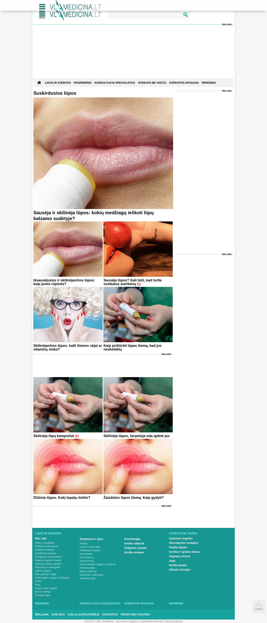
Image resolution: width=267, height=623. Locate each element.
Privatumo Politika (135, 614)
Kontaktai (110, 614)
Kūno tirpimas (87, 557)
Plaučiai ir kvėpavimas (46, 546)
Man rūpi (40, 538)
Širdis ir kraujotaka (44, 542)
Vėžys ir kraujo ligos (90, 547)
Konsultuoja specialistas (100, 603)
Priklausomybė (87, 568)
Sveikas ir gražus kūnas (184, 551)
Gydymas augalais (181, 538)
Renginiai (42, 603)
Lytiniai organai (43, 570)
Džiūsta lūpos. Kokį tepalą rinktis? (61, 498)
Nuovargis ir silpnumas (91, 575)
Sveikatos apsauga (139, 603)
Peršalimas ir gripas (90, 550)
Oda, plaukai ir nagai (45, 574)
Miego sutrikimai (88, 571)
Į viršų (258, 607)
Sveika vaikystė (134, 543)
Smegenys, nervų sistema (48, 556)
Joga (172, 560)
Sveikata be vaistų (183, 533)
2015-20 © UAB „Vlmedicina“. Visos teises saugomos (111, 621)
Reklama (227, 24)
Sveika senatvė (134, 552)
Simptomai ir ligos (91, 539)
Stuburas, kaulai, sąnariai (48, 563)
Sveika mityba (178, 547)
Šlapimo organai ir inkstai (48, 560)
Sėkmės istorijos (180, 569)
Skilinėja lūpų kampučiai (53, 436)
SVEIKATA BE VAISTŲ (152, 82)
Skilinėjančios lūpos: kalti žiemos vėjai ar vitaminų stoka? (67, 347)
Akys (37, 584)
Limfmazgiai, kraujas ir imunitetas (52, 577)
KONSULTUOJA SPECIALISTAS (114, 82)
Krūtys (38, 581)
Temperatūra (86, 554)
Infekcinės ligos (88, 578)
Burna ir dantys (43, 591)
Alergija (84, 543)
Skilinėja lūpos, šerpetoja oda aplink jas (136, 436)
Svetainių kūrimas (173, 621)
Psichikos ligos (42, 595)
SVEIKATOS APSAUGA (184, 82)
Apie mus (58, 614)
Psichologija (132, 539)
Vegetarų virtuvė (179, 556)
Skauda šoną (86, 561)
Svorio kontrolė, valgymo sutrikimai (98, 564)
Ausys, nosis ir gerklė (46, 588)
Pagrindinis (83, 82)
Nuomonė (176, 603)
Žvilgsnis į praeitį (135, 547)
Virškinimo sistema (45, 549)
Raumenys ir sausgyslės (47, 567)
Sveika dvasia (178, 565)
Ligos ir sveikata (58, 82)
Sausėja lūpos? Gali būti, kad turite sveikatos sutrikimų (132, 282)
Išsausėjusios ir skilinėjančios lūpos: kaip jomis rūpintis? (64, 282)
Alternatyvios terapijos (183, 542)
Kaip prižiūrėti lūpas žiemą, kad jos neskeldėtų (132, 347)
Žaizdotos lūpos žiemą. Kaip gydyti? (133, 498)
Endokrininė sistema (45, 553)
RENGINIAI (209, 82)
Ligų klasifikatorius (83, 614)
